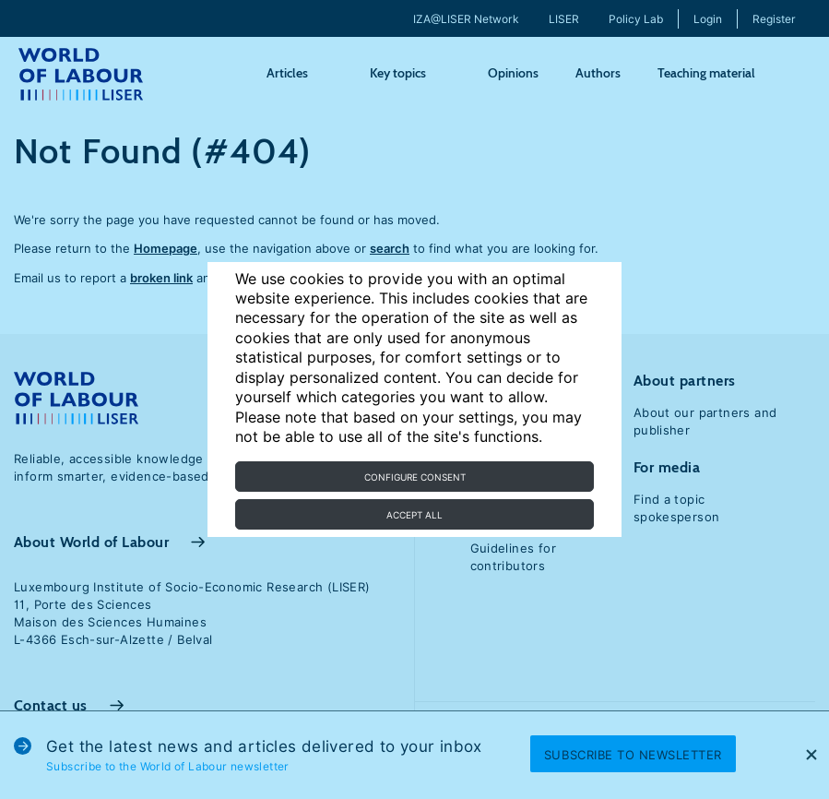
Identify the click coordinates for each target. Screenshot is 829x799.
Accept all (414, 514)
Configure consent (415, 477)
